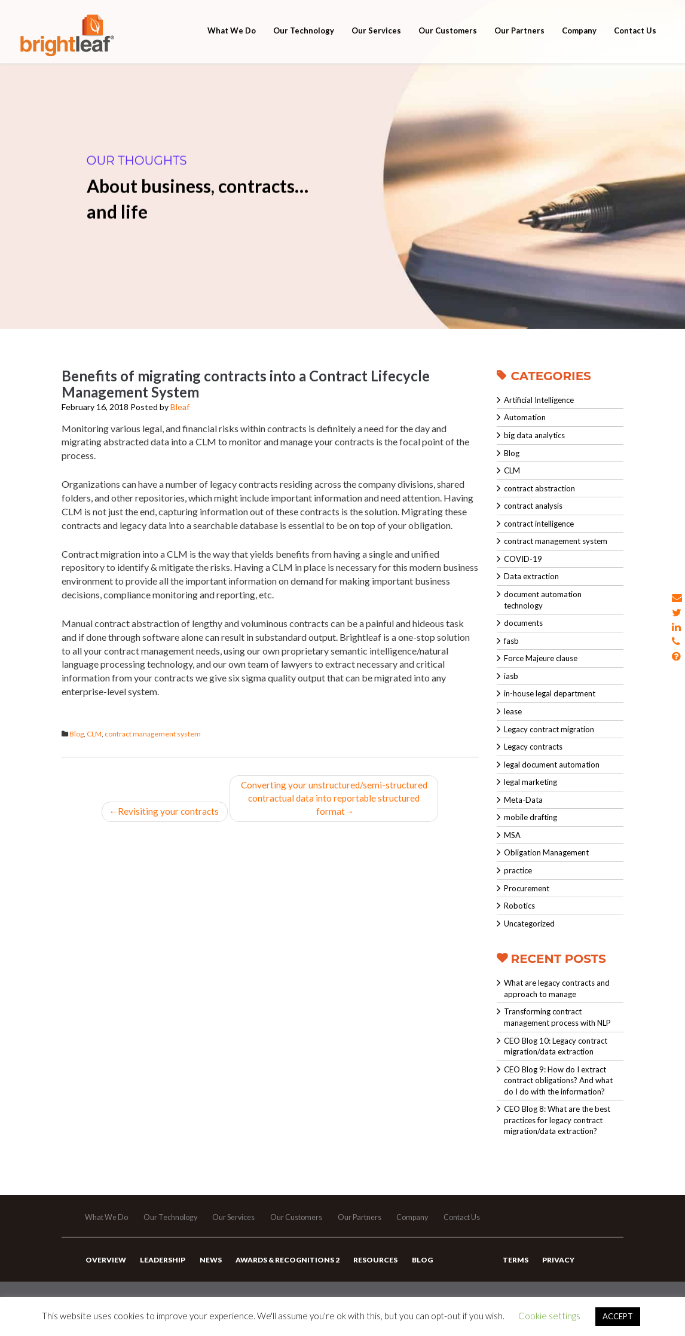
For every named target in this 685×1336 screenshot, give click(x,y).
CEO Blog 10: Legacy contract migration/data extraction (555, 1046)
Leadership (161, 1269)
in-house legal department (549, 693)
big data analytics (534, 435)
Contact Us (635, 43)
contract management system (153, 733)
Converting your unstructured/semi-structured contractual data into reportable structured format (335, 798)
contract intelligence (539, 523)
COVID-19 (523, 559)
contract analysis (533, 505)
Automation (525, 417)
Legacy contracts (533, 746)
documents (523, 623)
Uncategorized (529, 923)
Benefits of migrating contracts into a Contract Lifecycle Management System (246, 384)
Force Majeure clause (540, 658)
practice (518, 870)
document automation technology (543, 599)
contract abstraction (539, 488)
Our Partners (519, 43)
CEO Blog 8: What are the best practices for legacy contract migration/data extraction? (557, 1120)
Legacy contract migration (549, 729)
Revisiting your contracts (165, 812)
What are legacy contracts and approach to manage (557, 988)
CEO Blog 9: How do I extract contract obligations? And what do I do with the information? (558, 1080)
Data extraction (531, 576)
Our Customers (447, 43)
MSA (512, 835)
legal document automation (552, 764)
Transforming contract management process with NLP (557, 1017)
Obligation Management (546, 852)
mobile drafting (530, 817)
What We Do (231, 43)
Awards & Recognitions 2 (283, 1269)
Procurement (526, 888)
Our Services (376, 43)
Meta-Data (523, 800)
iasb (511, 676)
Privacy (556, 1269)
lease (513, 711)
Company (579, 43)
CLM (94, 733)
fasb (511, 641)
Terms (515, 1269)
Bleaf (179, 407)
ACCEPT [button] (618, 1316)
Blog (76, 733)
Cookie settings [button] (549, 1315)
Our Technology (303, 43)
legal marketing (530, 782)
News (207, 1269)
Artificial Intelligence (539, 400)
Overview (105, 1269)
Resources (369, 1269)
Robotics (519, 905)
